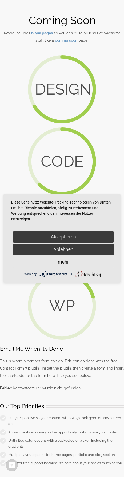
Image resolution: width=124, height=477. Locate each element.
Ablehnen (63, 249)
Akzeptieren (63, 237)
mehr (63, 262)
